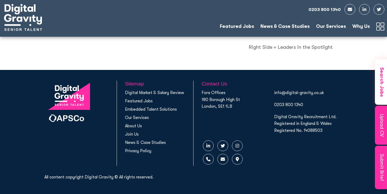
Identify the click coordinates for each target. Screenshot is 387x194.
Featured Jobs (237, 26)
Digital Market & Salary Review (154, 92)
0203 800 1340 (288, 104)
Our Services (331, 26)
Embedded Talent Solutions (151, 109)
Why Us (361, 26)
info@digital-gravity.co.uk (299, 92)
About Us (133, 126)
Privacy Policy (138, 150)
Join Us (132, 134)
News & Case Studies (285, 26)
